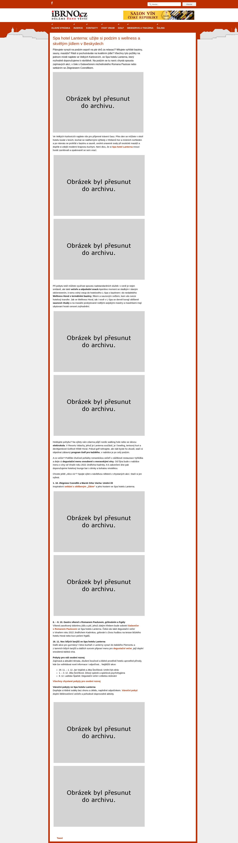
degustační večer (122, 648)
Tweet (60, 838)
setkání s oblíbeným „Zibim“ (80, 486)
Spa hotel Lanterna (122, 146)
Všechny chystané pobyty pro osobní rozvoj (76, 681)
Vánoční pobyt (129, 690)
